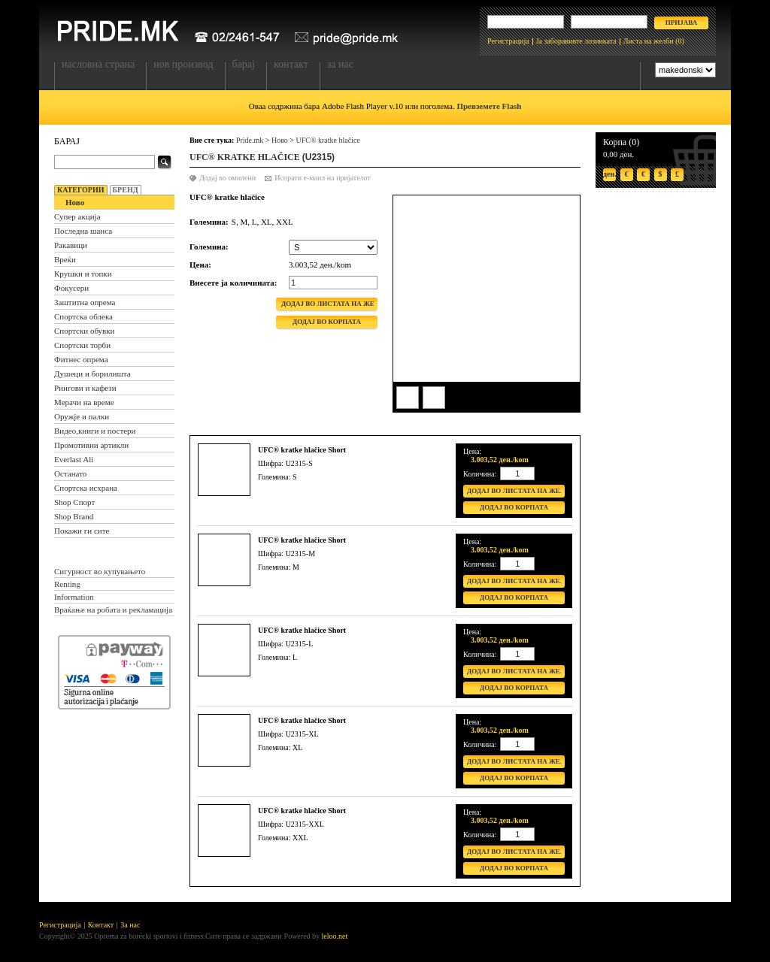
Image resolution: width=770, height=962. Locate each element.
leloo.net (335, 936)
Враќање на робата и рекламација (113, 609)
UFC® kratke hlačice (327, 140)
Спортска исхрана (85, 487)
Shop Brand (73, 516)
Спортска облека (83, 316)
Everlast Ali (73, 459)
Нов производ (183, 64)
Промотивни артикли (91, 444)
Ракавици (70, 245)
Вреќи (65, 259)
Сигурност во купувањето (99, 571)
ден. (609, 174)
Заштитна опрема (84, 302)
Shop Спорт (74, 502)
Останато (70, 473)
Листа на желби (648, 41)
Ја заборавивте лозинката (576, 41)
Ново (74, 202)
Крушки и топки (83, 273)
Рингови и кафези (85, 387)
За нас (340, 64)
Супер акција (77, 216)
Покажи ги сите (81, 530)
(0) (679, 41)
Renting (67, 583)
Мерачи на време (84, 402)
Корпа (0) (621, 142)
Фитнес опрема (81, 359)
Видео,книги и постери (94, 430)
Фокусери (71, 287)
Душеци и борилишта (92, 373)
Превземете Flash (488, 105)
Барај (243, 64)
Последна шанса (83, 230)
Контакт (291, 64)
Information (74, 596)
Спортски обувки (84, 330)
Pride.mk (249, 140)
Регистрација (508, 41)
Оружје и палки (81, 416)
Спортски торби (82, 344)
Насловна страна (98, 64)
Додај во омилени (227, 178)
